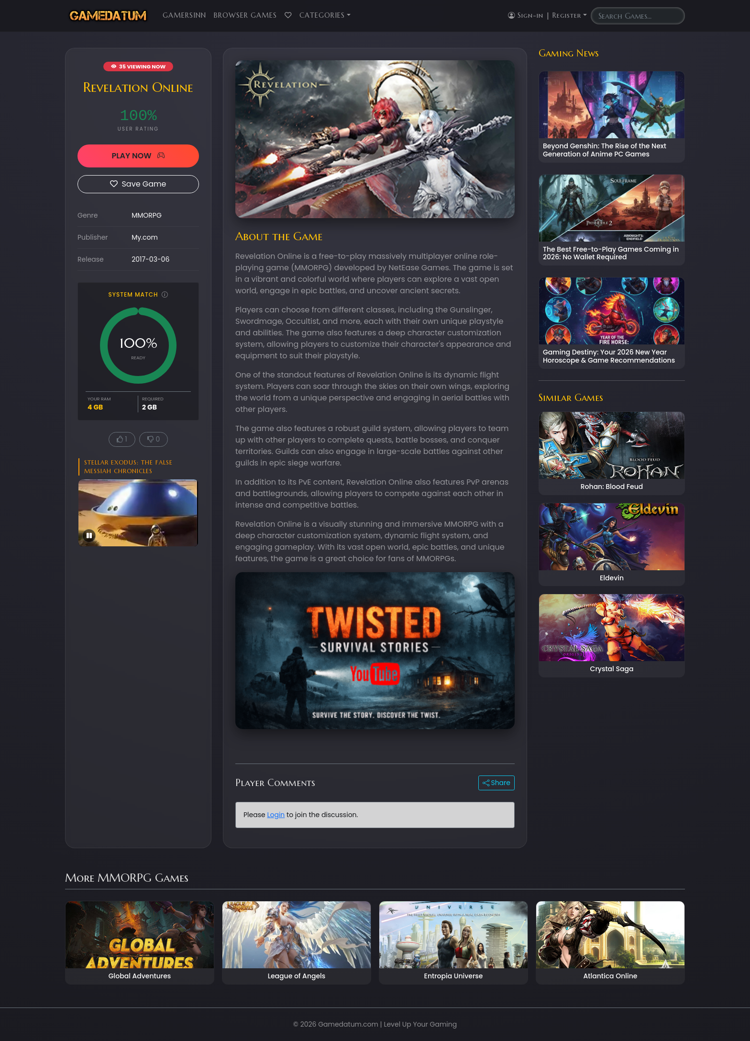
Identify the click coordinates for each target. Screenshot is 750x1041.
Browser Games (245, 15)
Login (276, 815)
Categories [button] (322, 15)
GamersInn (184, 15)
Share (496, 782)
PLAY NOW (138, 155)
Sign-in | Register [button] (544, 15)
